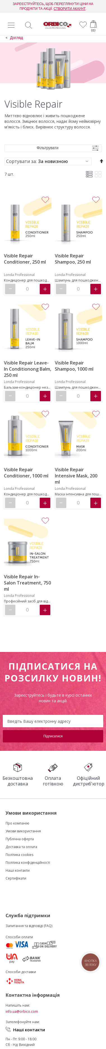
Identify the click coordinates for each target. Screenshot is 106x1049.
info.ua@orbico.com (22, 1011)
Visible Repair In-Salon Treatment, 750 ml (27, 583)
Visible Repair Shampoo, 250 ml (73, 259)
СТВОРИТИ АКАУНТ (70, 8)
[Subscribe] (53, 736)
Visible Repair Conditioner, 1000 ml (26, 472)
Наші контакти (29, 1029)
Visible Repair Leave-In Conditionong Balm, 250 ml (27, 369)
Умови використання (23, 831)
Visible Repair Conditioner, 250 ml (25, 259)
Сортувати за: (21, 161)
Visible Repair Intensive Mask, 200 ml (76, 475)
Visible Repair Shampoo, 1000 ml (74, 366)
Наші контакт (16, 870)
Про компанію (17, 823)
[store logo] (57, 25)
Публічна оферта (20, 839)
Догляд (16, 38)
